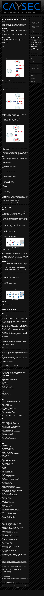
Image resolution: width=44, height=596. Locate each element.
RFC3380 (11, 276)
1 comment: (14, 365)
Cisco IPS (32, 61)
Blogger (26, 594)
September (34, 21)
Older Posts (26, 585)
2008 (32, 30)
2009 (32, 29)
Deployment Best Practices (34, 68)
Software (32, 78)
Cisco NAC (7, 366)
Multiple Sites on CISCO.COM (9, 361)
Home (15, 585)
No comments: (15, 582)
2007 (32, 31)
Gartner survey (14, 211)
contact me (14, 580)
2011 (32, 19)
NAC (31, 72)
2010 (32, 20)
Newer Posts (4, 585)
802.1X (5, 366)
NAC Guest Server (33, 74)
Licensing (32, 71)
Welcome (4, 560)
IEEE (13, 276)
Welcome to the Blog (34, 81)
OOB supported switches (14, 332)
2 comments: (14, 202)
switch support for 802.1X (21, 334)
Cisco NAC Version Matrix (8, 371)
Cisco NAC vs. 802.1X (7, 207)
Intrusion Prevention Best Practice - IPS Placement (14, 19)
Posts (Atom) (17, 587)
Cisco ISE (32, 62)
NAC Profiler (32, 75)
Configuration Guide (33, 65)
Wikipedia (3, 30)
